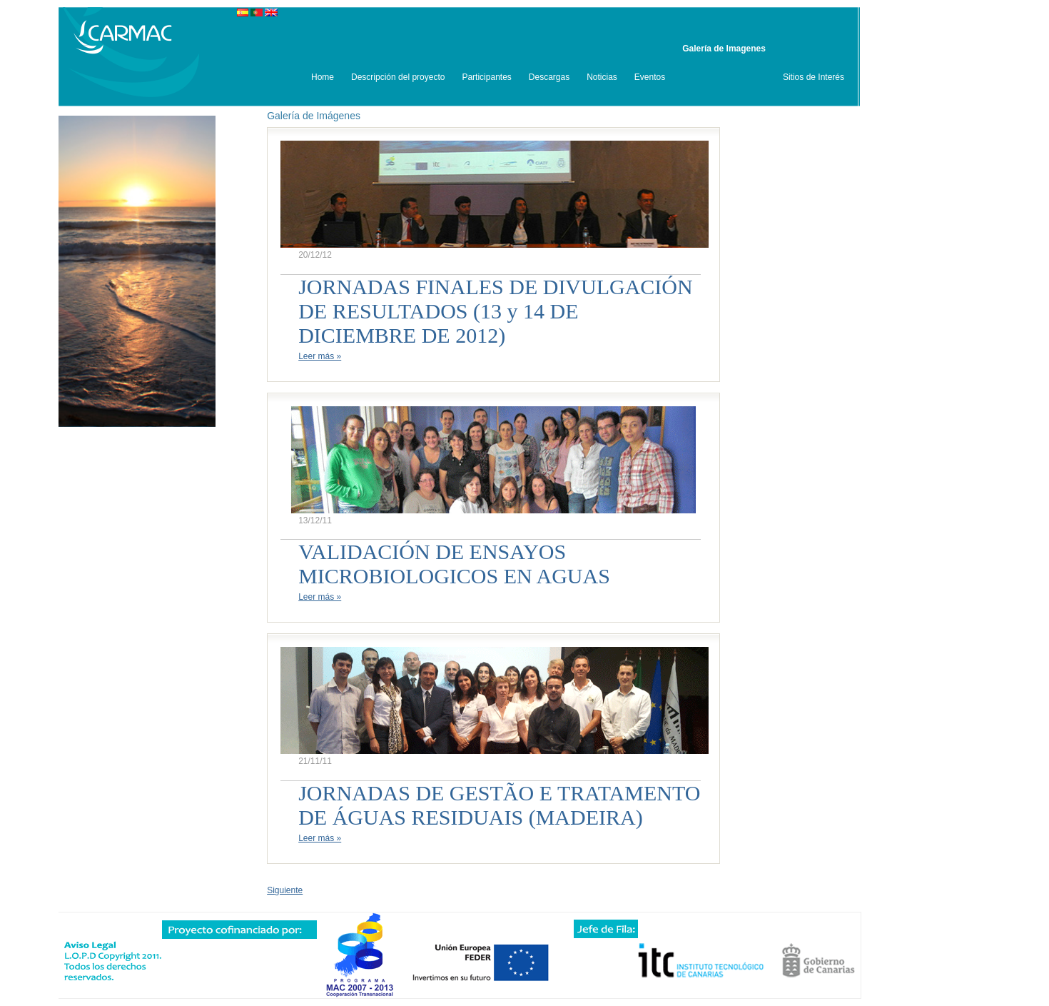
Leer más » (319, 356)
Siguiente (285, 890)
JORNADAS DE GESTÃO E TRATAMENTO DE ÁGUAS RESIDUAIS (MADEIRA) (499, 805)
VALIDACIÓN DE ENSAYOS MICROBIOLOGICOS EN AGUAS (454, 564)
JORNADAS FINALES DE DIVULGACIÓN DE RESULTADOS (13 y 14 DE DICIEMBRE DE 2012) (495, 311)
